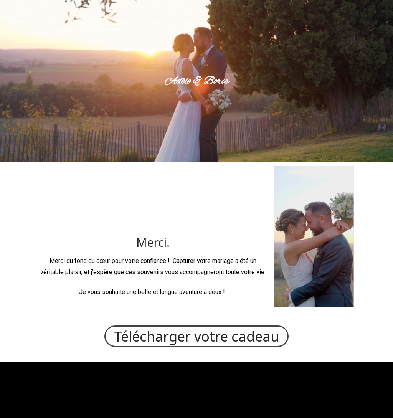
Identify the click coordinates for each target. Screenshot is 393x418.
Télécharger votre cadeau (196, 336)
